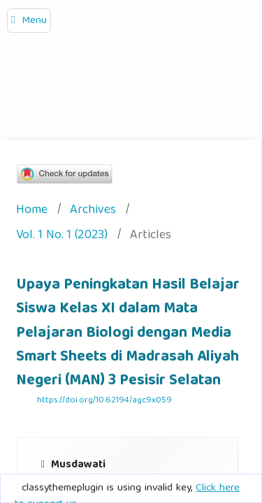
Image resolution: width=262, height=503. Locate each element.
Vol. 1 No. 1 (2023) (62, 236)
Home (32, 211)
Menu (34, 21)
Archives (93, 211)
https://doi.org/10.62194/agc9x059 (104, 401)
